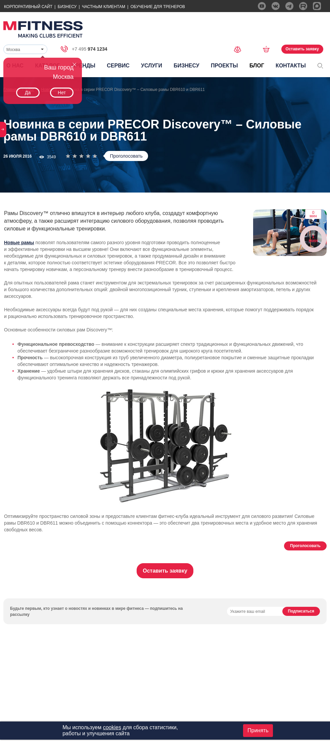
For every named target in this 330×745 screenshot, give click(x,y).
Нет (62, 92)
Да (28, 92)
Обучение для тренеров (158, 6)
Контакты (291, 65)
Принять (258, 730)
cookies (112, 727)
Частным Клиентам (103, 6)
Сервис (118, 65)
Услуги (151, 65)
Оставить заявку (302, 49)
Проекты (224, 65)
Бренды (83, 65)
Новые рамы (19, 242)
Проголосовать (126, 156)
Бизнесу (67, 6)
